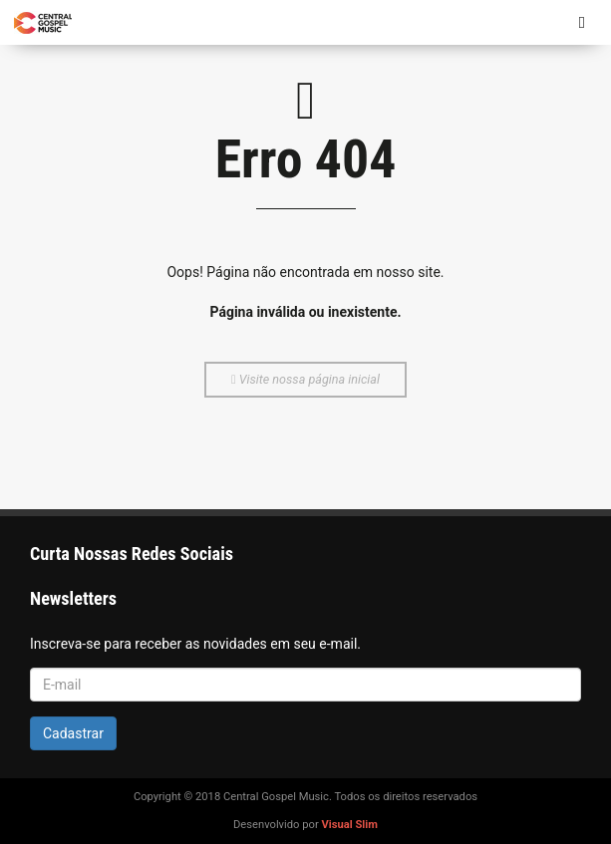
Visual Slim (349, 824)
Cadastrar (73, 733)
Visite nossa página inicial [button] (305, 379)
